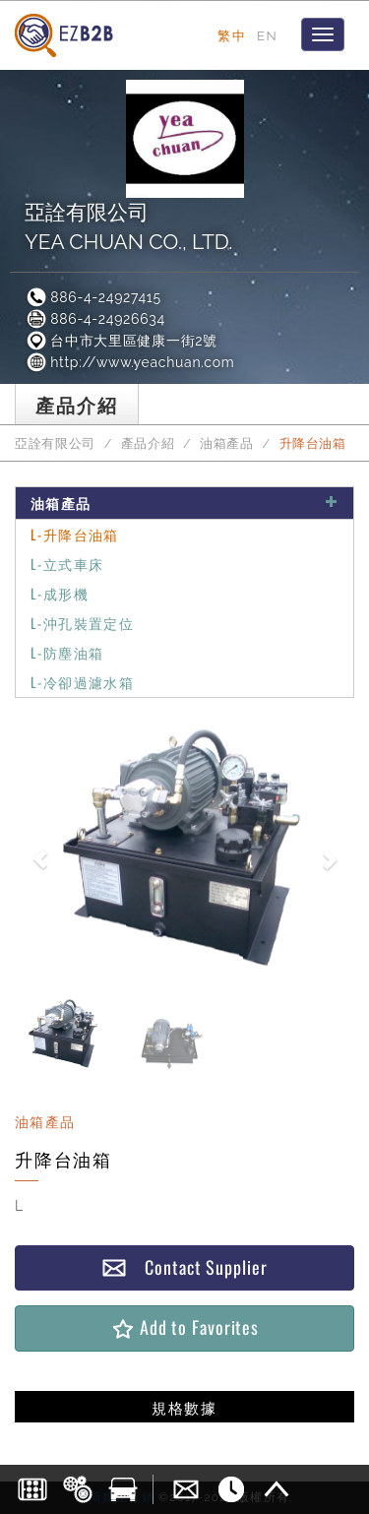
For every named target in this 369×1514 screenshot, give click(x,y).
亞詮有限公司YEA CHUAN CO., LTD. (128, 227)
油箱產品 (227, 443)
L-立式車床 (67, 563)
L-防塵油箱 (67, 652)
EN (267, 35)
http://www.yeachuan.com (129, 362)
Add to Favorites (184, 1327)
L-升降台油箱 (75, 534)
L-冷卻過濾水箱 (82, 681)
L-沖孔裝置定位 (82, 622)
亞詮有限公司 (55, 443)
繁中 (231, 35)
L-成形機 (60, 593)
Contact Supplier (184, 1267)
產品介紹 (148, 443)
